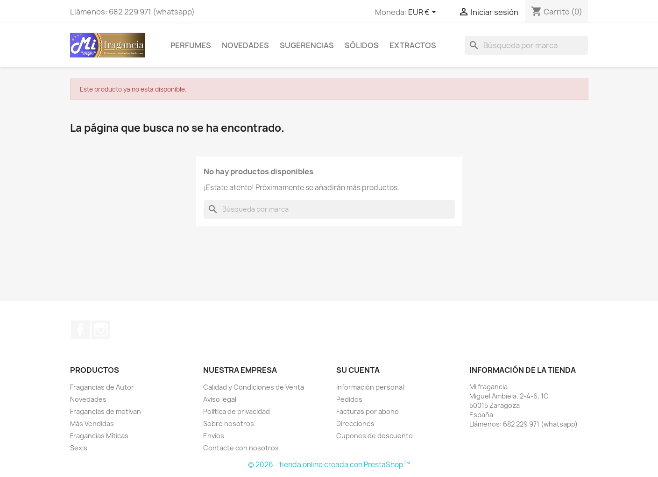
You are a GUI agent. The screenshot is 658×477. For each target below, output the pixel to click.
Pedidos (349, 399)
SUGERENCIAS (307, 45)
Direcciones (355, 423)
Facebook (80, 329)
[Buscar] (526, 45)
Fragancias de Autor (102, 387)
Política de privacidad (236, 411)
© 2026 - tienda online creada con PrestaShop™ (329, 465)
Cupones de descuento (374, 435)
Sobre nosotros (228, 423)
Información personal (370, 387)
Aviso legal (219, 399)
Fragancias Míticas (99, 435)
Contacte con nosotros (241, 447)
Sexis (78, 447)
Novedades (245, 45)
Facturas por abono (367, 411)
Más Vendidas (92, 423)
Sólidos (362, 45)
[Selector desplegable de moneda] (423, 12)
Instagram (101, 329)
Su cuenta (358, 370)
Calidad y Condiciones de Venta (253, 387)
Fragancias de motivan (105, 411)
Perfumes (190, 45)
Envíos (213, 435)
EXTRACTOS (412, 45)
